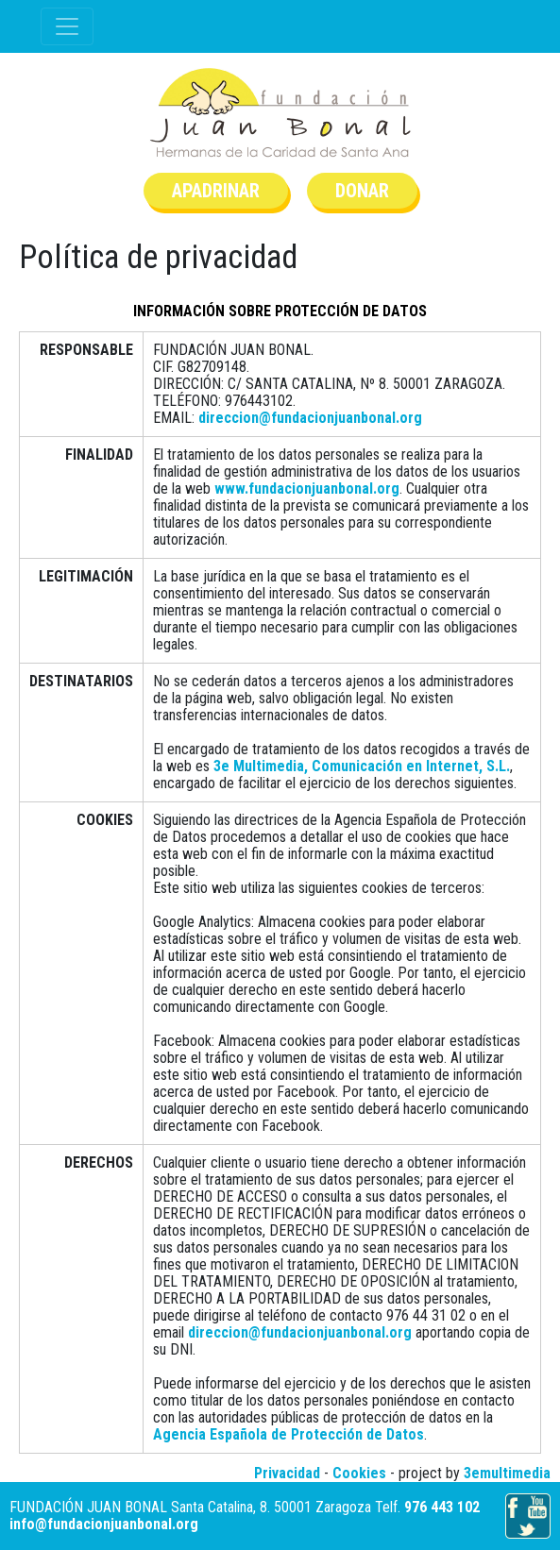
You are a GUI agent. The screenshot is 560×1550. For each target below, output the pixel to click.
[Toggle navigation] (67, 26)
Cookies (359, 1473)
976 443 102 (442, 1507)
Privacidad (287, 1473)
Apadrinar (216, 190)
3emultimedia (507, 1473)
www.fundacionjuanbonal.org (306, 488)
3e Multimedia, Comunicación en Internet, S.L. (361, 766)
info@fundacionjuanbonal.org (103, 1524)
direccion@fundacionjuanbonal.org (310, 418)
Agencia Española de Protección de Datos (288, 1434)
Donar (362, 190)
